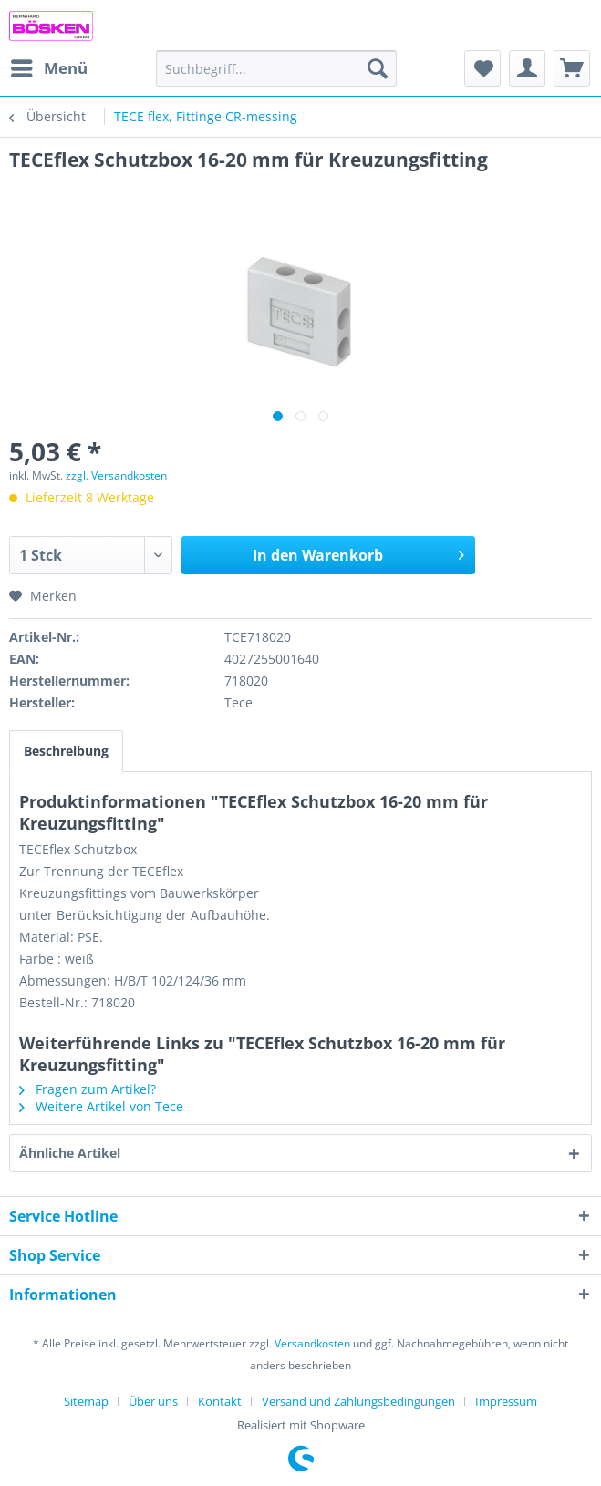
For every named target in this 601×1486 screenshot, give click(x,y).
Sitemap (86, 1401)
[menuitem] (48, 68)
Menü (49, 66)
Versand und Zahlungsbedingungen (358, 1401)
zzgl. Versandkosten (116, 475)
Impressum (506, 1401)
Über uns (153, 1401)
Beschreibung (66, 750)
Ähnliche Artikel (69, 1152)
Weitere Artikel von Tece (101, 1106)
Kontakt (220, 1401)
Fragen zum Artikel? (87, 1089)
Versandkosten (312, 1343)
